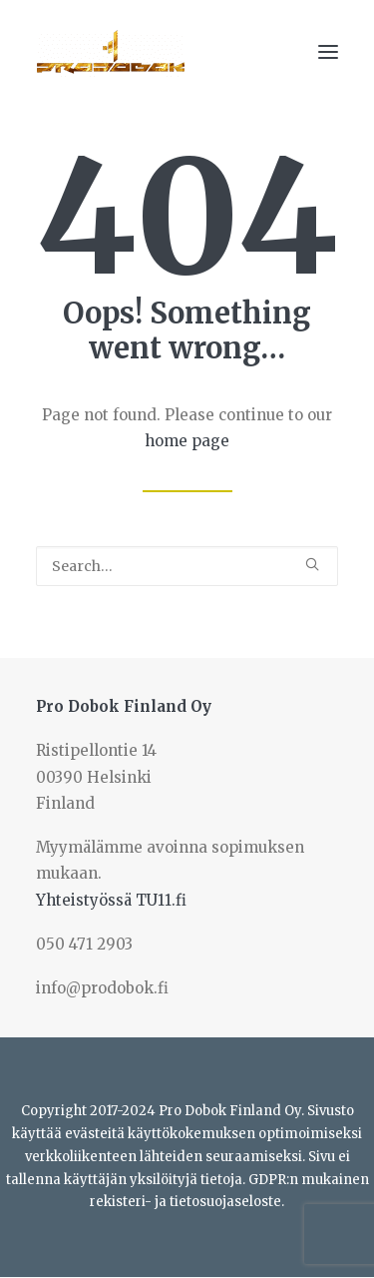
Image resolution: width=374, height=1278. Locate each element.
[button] (328, 52)
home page (187, 440)
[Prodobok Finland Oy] (111, 52)
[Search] (187, 566)
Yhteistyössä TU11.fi (111, 900)
